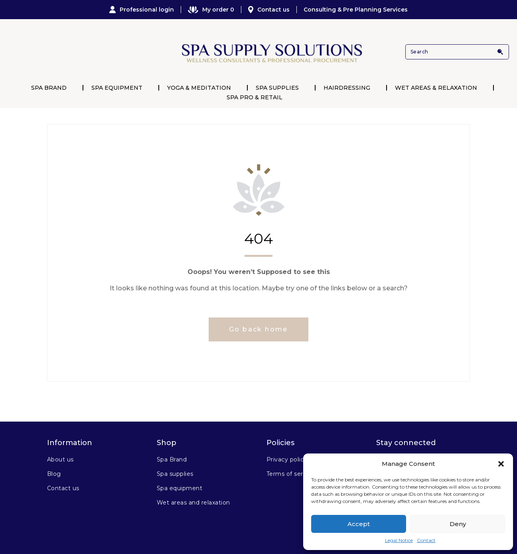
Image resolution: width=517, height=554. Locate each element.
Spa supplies (175, 473)
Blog (54, 473)
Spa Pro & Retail (254, 97)
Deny (458, 524)
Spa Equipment (116, 88)
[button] (501, 464)
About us (60, 459)
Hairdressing (347, 88)
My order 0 (211, 9)
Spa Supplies (277, 88)
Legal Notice (399, 540)
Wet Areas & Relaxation (436, 88)
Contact (426, 540)
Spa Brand (49, 88)
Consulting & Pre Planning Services (356, 9)
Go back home (258, 329)
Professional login (141, 9)
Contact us (269, 9)
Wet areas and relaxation (193, 502)
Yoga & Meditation (199, 88)
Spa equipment (179, 488)
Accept (358, 524)
